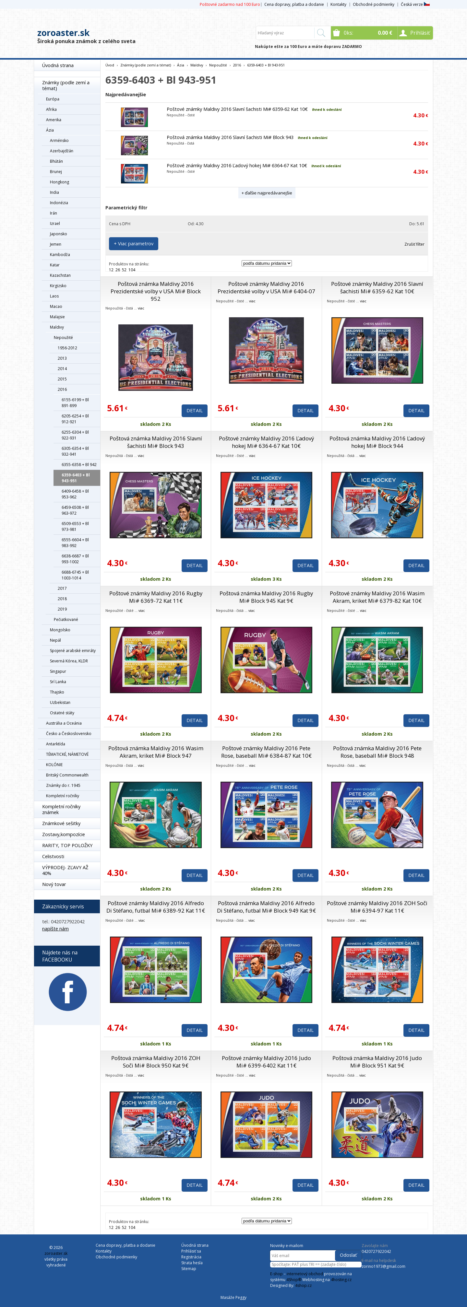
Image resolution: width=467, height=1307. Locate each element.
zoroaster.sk (63, 33)
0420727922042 (376, 1251)
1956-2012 (67, 348)
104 (131, 270)
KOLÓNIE (54, 764)
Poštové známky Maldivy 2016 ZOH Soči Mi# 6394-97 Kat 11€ (377, 906)
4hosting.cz (341, 1279)
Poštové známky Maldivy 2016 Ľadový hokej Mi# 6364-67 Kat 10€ (237, 165)
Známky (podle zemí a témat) (66, 85)
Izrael (55, 223)
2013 (62, 358)
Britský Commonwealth (67, 775)
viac (141, 308)
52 (124, 270)
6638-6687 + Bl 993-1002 (75, 559)
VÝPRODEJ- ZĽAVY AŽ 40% (65, 870)
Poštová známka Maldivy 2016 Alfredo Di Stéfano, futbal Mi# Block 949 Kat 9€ (266, 906)
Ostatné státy (62, 713)
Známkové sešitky (61, 823)
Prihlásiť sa (191, 1251)
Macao (56, 306)
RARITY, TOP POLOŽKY (67, 845)
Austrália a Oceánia (64, 723)
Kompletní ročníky (62, 796)
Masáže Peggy (233, 1297)
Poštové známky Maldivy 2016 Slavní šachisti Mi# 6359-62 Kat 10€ (237, 109)
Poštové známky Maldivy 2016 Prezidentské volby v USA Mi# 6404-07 (266, 287)
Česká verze (415, 4)
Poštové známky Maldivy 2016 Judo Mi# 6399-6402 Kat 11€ (266, 1061)
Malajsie (57, 317)
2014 (62, 368)
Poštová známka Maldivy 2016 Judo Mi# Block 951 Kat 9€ (377, 1061)
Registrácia (191, 1257)
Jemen (55, 244)
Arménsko (59, 140)
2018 (62, 598)
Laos (54, 296)
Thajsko (57, 692)
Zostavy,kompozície (63, 834)
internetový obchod (305, 1274)
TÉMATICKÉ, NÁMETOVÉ (67, 754)
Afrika (51, 109)
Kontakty (338, 4)
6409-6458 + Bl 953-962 (75, 494)
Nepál (55, 640)
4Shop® (293, 1279)
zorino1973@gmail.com (383, 1266)
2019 (62, 609)
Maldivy (57, 327)
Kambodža (60, 254)
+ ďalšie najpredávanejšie (267, 193)
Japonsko (58, 234)
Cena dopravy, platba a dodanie (294, 4)
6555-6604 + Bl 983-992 (75, 542)
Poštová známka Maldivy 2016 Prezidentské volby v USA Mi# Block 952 (156, 291)
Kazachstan (60, 275)
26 (117, 270)
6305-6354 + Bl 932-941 (75, 451)
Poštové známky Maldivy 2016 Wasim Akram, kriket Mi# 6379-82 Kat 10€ (377, 596)
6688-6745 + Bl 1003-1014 (75, 575)
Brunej (56, 171)
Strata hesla (192, 1263)
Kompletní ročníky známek (61, 809)
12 (111, 270)
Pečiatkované (66, 619)
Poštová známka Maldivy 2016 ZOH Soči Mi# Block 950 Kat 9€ (155, 1061)
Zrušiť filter (414, 244)
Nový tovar (54, 884)
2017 (62, 588)
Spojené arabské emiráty (73, 650)
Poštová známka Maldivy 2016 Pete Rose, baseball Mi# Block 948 (377, 751)
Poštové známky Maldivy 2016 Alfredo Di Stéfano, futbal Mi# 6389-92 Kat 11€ (155, 906)
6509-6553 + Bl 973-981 (75, 526)
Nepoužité (63, 337)
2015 (62, 379)
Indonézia (59, 202)
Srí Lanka (58, 681)
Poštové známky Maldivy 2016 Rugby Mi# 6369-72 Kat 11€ (155, 596)
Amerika (53, 120)
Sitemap (188, 1268)
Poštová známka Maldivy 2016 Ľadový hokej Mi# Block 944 (377, 442)
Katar (55, 265)
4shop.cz (303, 1285)
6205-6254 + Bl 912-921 (75, 419)
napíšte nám (55, 929)
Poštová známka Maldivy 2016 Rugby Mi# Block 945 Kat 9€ (266, 596)
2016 (62, 389)
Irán (53, 213)
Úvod (109, 65)
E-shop (276, 1274)
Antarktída (55, 744)
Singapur (58, 671)
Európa (52, 99)
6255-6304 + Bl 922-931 (75, 435)
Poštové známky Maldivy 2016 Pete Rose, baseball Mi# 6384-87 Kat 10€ (266, 751)
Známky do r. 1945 (63, 785)
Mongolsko (60, 630)
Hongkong (59, 182)
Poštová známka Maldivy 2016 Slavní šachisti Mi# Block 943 (230, 137)
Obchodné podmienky (373, 4)
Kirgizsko (58, 285)
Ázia (50, 130)
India (54, 192)
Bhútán (56, 161)
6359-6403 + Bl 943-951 (76, 478)
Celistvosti (53, 856)
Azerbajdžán (61, 151)
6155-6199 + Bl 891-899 (75, 402)
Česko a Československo (68, 733)
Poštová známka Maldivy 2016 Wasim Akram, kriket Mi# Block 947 (155, 751)
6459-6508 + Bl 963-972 (75, 510)
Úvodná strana (58, 65)
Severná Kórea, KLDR (69, 661)
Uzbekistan (60, 702)
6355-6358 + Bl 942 (79, 464)
